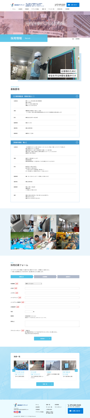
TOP (73, 38)
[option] (21, 370)
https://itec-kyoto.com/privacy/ (32, 333)
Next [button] (76, 370)
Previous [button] (13, 370)
